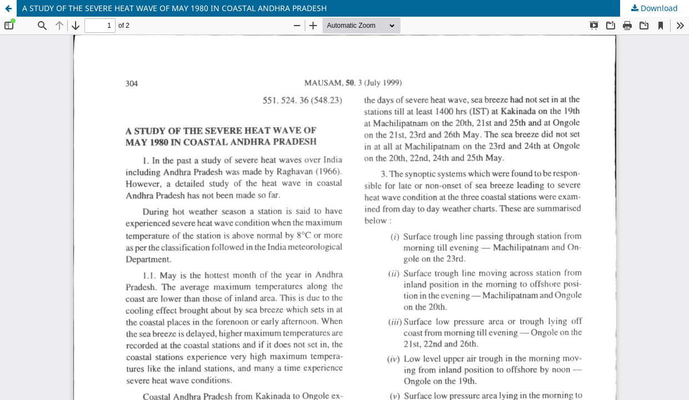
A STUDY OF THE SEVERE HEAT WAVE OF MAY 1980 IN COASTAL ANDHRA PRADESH (174, 8)
